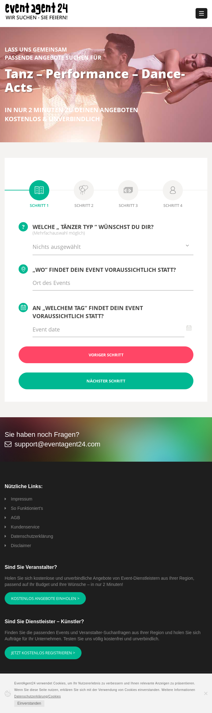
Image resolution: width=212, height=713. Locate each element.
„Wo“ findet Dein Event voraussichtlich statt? (97, 269)
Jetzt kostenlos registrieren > (43, 653)
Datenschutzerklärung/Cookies (37, 696)
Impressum (21, 498)
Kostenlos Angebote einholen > (45, 598)
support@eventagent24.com (57, 444)
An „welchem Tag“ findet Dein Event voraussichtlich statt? (81, 311)
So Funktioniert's (27, 508)
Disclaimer (21, 545)
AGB (15, 517)
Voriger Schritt (106, 355)
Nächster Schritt (106, 381)
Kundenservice (25, 526)
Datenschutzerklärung (32, 536)
